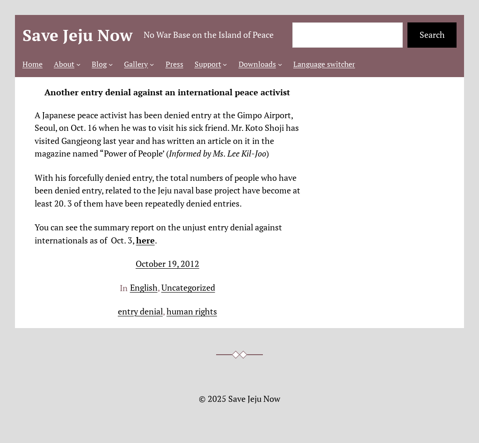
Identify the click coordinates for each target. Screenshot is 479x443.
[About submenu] (78, 64)
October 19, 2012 (167, 263)
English (144, 287)
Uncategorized (188, 287)
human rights (192, 311)
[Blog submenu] (111, 64)
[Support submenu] (225, 64)
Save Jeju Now (77, 35)
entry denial (140, 311)
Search (432, 34)
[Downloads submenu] (280, 64)
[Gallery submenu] (152, 64)
